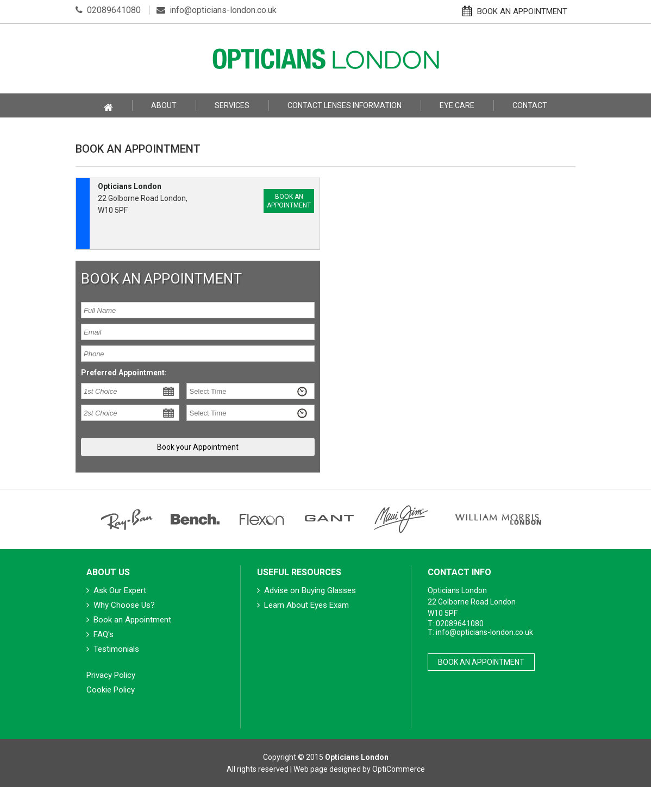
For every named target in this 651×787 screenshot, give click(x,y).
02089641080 (108, 10)
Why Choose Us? (120, 605)
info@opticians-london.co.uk (217, 10)
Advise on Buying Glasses (306, 590)
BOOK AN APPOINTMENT (514, 10)
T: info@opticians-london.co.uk (480, 632)
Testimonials (112, 649)
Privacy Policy (110, 675)
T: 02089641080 (456, 623)
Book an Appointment (289, 201)
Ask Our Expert (116, 590)
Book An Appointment (481, 662)
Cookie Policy (110, 690)
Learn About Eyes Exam (303, 605)
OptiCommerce (398, 769)
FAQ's (100, 634)
